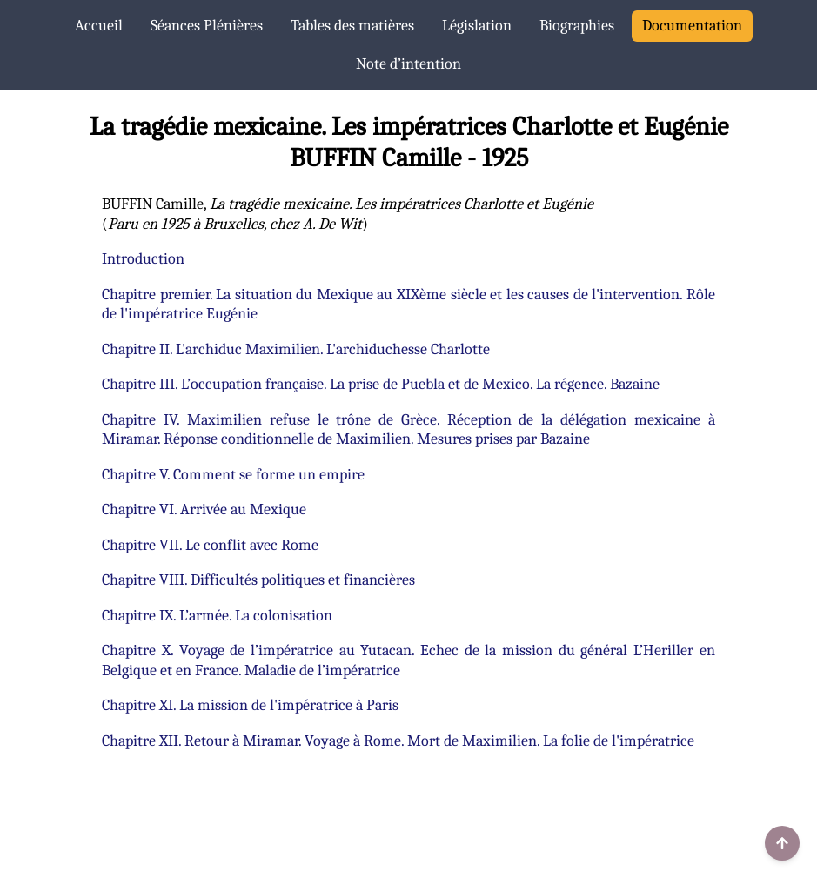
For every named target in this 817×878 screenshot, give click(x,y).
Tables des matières (352, 26)
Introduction (143, 259)
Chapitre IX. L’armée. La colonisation (217, 616)
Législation (477, 26)
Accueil (99, 26)
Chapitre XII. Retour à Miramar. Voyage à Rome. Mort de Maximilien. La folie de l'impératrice (398, 741)
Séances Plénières (207, 26)
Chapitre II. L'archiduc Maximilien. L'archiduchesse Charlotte (296, 349)
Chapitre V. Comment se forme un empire (233, 475)
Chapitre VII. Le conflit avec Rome (210, 545)
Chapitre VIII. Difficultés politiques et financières (258, 580)
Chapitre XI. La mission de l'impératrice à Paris (250, 705)
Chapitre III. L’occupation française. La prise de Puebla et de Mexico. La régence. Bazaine (381, 384)
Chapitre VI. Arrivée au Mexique (204, 509)
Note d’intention (408, 64)
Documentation (692, 26)
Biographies (576, 26)
